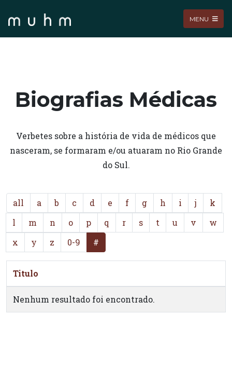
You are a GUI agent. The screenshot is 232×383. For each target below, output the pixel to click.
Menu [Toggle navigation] (204, 18)
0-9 (73, 242)
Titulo (25, 273)
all (18, 202)
